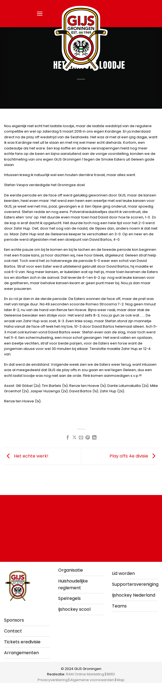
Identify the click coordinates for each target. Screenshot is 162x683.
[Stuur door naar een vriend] (81, 437)
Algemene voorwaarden (92, 680)
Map (120, 680)
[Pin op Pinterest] (87, 437)
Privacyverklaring (53, 680)
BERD (111, 674)
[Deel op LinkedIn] (94, 437)
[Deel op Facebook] (68, 437)
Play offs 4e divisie (134, 456)
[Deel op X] (74, 437)
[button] (39, 13)
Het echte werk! (26, 456)
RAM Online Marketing (85, 674)
